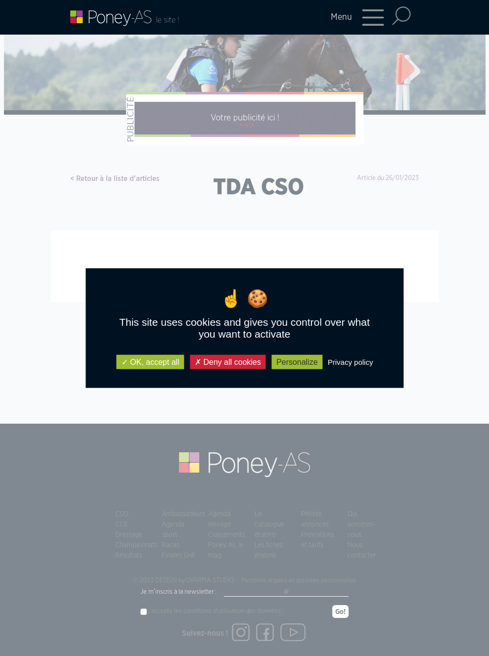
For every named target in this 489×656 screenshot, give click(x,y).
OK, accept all (150, 362)
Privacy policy (350, 362)
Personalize (297, 362)
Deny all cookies (228, 362)
